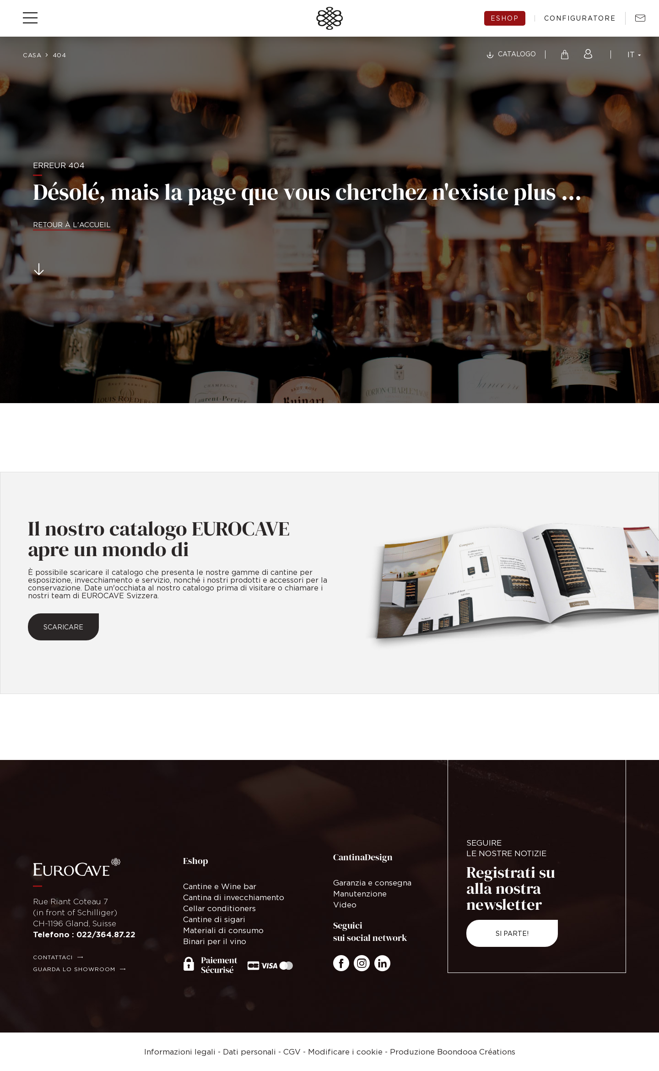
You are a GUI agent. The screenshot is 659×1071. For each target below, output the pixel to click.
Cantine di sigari (214, 919)
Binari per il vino (214, 941)
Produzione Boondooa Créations (452, 1052)
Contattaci (53, 957)
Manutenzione (360, 894)
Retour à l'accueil (72, 224)
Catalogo (517, 53)
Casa (32, 55)
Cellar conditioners (219, 908)
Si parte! (512, 933)
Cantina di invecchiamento (233, 897)
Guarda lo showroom (74, 969)
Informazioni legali (180, 1052)
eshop (505, 18)
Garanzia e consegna (372, 883)
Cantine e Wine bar (219, 886)
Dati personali (249, 1052)
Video (345, 905)
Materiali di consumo (223, 930)
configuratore (580, 18)
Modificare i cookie (345, 1052)
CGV (292, 1052)
